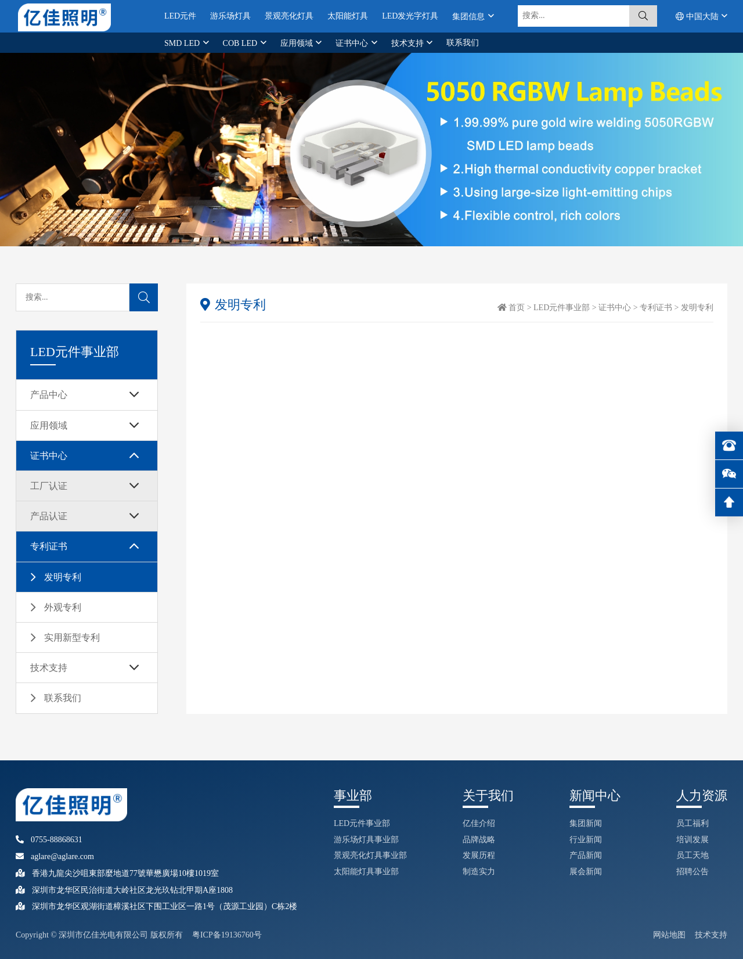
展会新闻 (585, 871)
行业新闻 (585, 839)
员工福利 (692, 823)
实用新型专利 (72, 637)
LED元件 (180, 16)
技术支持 (408, 43)
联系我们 (462, 42)
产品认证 (48, 516)
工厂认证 (48, 486)
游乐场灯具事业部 (366, 839)
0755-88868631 (49, 839)
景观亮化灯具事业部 (370, 855)
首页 (516, 307)
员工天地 (692, 855)
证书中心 (353, 43)
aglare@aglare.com (55, 856)
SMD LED (183, 43)
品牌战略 (479, 839)
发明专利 (62, 577)
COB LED (241, 43)
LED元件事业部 (561, 307)
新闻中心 (595, 795)
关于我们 (488, 795)
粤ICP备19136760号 (227, 935)
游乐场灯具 (230, 16)
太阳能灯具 (347, 16)
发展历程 (479, 855)
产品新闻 (585, 855)
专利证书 (48, 546)
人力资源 (701, 795)
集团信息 (469, 16)
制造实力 (479, 871)
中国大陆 (698, 16)
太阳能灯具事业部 (366, 871)
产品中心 (48, 395)
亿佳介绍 (479, 823)
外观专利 (62, 607)
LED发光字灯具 (410, 16)
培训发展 (692, 839)
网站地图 (669, 935)
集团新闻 (585, 823)
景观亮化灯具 (289, 16)
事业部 (353, 795)
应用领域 (297, 43)
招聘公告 (692, 871)
